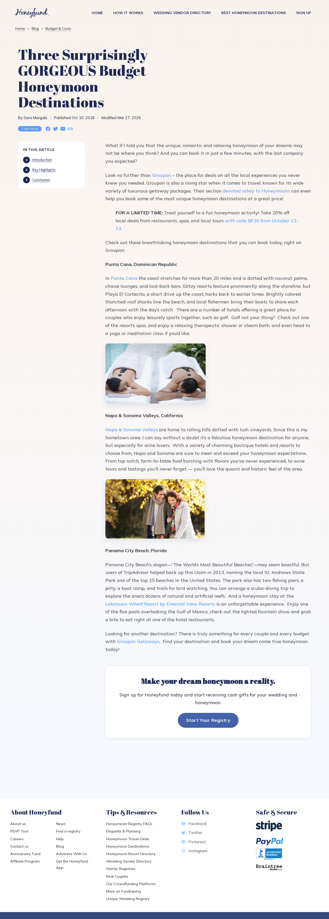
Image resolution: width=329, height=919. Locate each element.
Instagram (194, 850)
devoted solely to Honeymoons (256, 191)
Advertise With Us (71, 853)
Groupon (161, 175)
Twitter (191, 832)
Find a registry (68, 831)
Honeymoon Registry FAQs (129, 823)
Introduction (42, 159)
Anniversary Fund (25, 853)
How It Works (128, 13)
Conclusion (41, 179)
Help (60, 839)
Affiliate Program (25, 861)
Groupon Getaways (138, 641)
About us (18, 823)
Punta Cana (124, 278)
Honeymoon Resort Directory (131, 853)
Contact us (19, 846)
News (61, 823)
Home (97, 13)
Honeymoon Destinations (127, 846)
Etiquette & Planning (123, 831)
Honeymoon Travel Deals (127, 839)
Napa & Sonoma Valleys (131, 430)
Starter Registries (120, 868)
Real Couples (117, 876)
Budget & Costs (58, 28)
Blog (35, 28)
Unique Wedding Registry (128, 898)
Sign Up (303, 13)
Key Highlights (44, 169)
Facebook (194, 823)
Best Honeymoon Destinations (253, 13)
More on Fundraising (123, 891)
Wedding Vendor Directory (182, 13)
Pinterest (193, 841)
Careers (17, 839)
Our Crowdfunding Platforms (131, 884)
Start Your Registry (208, 720)
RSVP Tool (19, 831)
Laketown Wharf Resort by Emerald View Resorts (160, 604)
